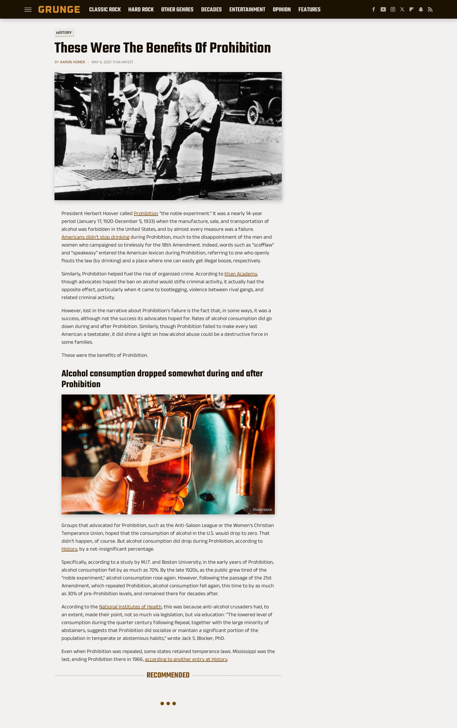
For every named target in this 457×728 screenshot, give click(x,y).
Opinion (282, 9)
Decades (211, 9)
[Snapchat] (421, 9)
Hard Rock (141, 9)
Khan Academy (240, 274)
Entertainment (247, 9)
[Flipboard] (411, 9)
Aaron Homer (72, 62)
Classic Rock (105, 9)
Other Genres (177, 9)
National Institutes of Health (130, 607)
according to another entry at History (186, 659)
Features (309, 9)
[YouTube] (383, 9)
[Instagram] (393, 9)
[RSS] (430, 9)
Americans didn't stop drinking (95, 237)
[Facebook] (373, 9)
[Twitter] (402, 9)
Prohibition (146, 213)
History (64, 32)
